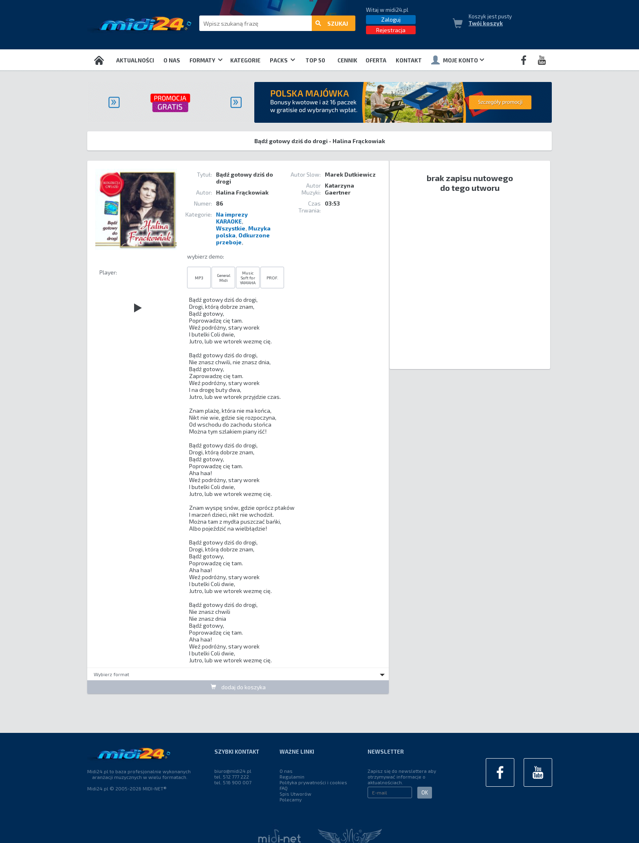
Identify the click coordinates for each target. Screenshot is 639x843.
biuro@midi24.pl (232, 771)
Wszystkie (230, 228)
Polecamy (291, 799)
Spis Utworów (295, 794)
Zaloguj (391, 19)
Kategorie (245, 60)
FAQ (284, 788)
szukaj (331, 23)
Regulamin (292, 776)
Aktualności (135, 60)
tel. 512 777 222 (231, 776)
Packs (282, 60)
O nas (171, 60)
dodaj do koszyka (238, 687)
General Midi (223, 278)
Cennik (347, 60)
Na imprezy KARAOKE (232, 218)
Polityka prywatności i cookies (313, 782)
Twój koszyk (486, 23)
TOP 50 (315, 60)
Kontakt (409, 60)
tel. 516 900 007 (232, 782)
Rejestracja (390, 30)
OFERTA (376, 60)
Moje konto (457, 59)
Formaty (206, 60)
